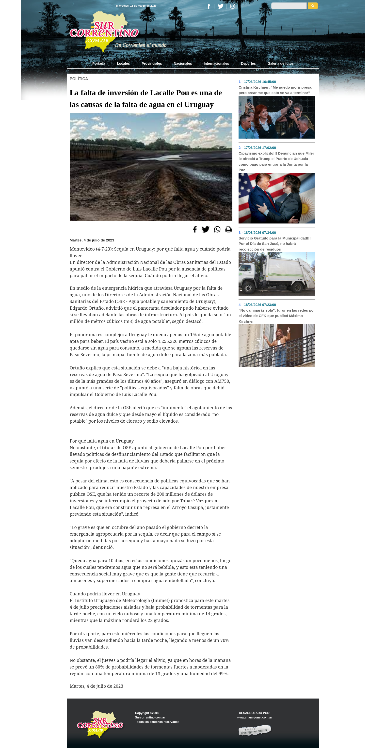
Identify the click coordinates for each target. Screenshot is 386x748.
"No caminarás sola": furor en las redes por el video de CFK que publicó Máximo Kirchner (277, 315)
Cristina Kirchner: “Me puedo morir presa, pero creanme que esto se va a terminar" (275, 90)
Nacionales (183, 63)
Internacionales (216, 63)
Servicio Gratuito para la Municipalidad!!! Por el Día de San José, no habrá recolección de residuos (275, 243)
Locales (123, 63)
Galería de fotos (281, 63)
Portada (101, 63)
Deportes (248, 63)
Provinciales (152, 63)
